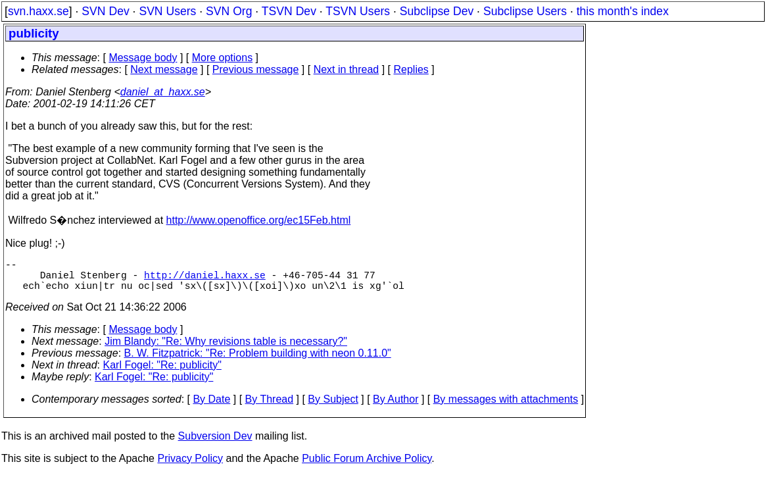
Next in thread (346, 69)
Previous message (255, 69)
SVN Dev (105, 11)
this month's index (623, 11)
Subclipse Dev (436, 11)
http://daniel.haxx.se (205, 279)
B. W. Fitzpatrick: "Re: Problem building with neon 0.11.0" (257, 361)
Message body (142, 57)
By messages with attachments (506, 407)
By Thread (269, 407)
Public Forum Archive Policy (366, 466)
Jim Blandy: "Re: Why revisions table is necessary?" (226, 349)
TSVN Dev (289, 11)
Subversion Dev (215, 443)
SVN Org (229, 11)
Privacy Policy (190, 466)
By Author (395, 407)
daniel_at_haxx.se (162, 91)
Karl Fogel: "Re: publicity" (162, 372)
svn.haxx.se (38, 11)
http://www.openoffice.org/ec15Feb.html (258, 220)
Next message (163, 69)
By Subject (333, 407)
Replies (411, 69)
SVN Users (167, 11)
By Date (211, 407)
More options (222, 57)
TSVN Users (357, 11)
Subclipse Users (525, 11)
